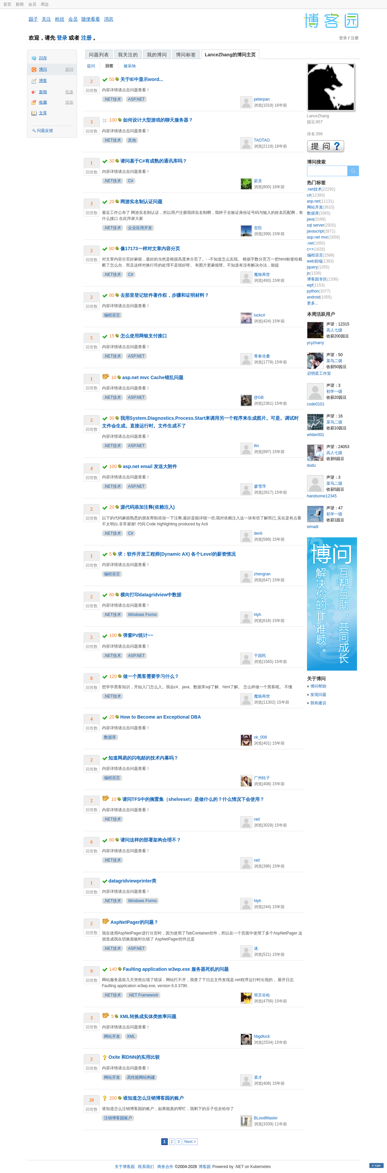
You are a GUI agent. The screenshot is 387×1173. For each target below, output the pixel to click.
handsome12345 (322, 496)
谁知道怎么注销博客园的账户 (153, 1098)
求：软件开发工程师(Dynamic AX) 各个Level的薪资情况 (177, 554)
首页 (7, 4)
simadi (313, 526)
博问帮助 (318, 686)
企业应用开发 (140, 228)
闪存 (43, 58)
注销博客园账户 (118, 1118)
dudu (311, 465)
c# (316, 195)
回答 (109, 66)
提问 (69, 69)
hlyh (257, 614)
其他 (132, 140)
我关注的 (128, 54)
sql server (321, 225)
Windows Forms (142, 614)
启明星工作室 (319, 373)
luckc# (259, 315)
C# (130, 181)
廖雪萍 (260, 486)
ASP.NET (136, 99)
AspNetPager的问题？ (134, 922)
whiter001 (315, 434)
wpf (316, 285)
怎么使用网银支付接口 (143, 335)
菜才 (258, 1077)
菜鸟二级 (334, 360)
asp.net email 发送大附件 (150, 466)
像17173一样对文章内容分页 (150, 248)
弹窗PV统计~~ (138, 635)
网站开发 (112, 1036)
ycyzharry (315, 342)
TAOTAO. (262, 140)
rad (257, 819)
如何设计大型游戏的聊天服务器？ (158, 120)
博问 (43, 69)
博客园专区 (323, 279)
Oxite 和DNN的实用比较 (133, 1057)
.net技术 (321, 189)
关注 (46, 19)
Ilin (256, 445)
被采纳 (130, 66)
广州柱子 (262, 778)
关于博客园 (125, 1166)
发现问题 (318, 694)
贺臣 (258, 228)
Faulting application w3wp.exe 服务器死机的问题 (176, 969)
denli (258, 533)
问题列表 (99, 54)
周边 (45, 4)
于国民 (260, 655)
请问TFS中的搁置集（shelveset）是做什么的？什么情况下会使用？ (193, 799)
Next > (190, 1141)
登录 (62, 38)
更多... (312, 303)
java (316, 219)
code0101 (316, 404)
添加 (69, 102)
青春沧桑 (262, 356)
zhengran (262, 574)
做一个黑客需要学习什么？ (151, 676)
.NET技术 (112, 99)
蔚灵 (258, 181)
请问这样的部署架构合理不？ (150, 840)
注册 (86, 38)
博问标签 (186, 54)
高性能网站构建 (141, 1077)
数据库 (110, 737)
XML (131, 1036)
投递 (69, 92)
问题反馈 (45, 130)
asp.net (320, 201)
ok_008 (260, 737)
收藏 (43, 102)
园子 (33, 19)
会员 (32, 4)
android (319, 297)
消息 (108, 19)
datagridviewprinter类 (132, 880)
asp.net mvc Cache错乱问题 (152, 377)
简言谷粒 (262, 995)
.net (316, 243)
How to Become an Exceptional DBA (160, 717)
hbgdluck (262, 1036)
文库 (43, 113)
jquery (318, 267)
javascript (321, 231)
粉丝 (59, 19)
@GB (259, 397)
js (314, 273)
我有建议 (318, 703)
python (319, 291)
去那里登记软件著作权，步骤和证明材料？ (164, 295)
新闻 (20, 4)
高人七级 (334, 330)
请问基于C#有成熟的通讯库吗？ (153, 161)
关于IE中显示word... (141, 79)
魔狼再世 (262, 274)
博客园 (205, 1166)
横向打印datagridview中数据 (151, 594)
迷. (256, 948)
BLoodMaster (266, 1118)
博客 (43, 80)
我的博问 (157, 54)
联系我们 (146, 1166)
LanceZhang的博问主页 (230, 54)
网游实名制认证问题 (141, 201)
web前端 (320, 261)
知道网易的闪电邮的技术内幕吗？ (143, 758)
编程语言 (112, 315)
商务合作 (165, 1166)
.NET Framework (143, 995)
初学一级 (334, 391)
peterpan (262, 99)
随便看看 (90, 19)
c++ (316, 249)
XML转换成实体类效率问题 (148, 1016)
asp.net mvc (323, 237)
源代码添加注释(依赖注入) (147, 507)
